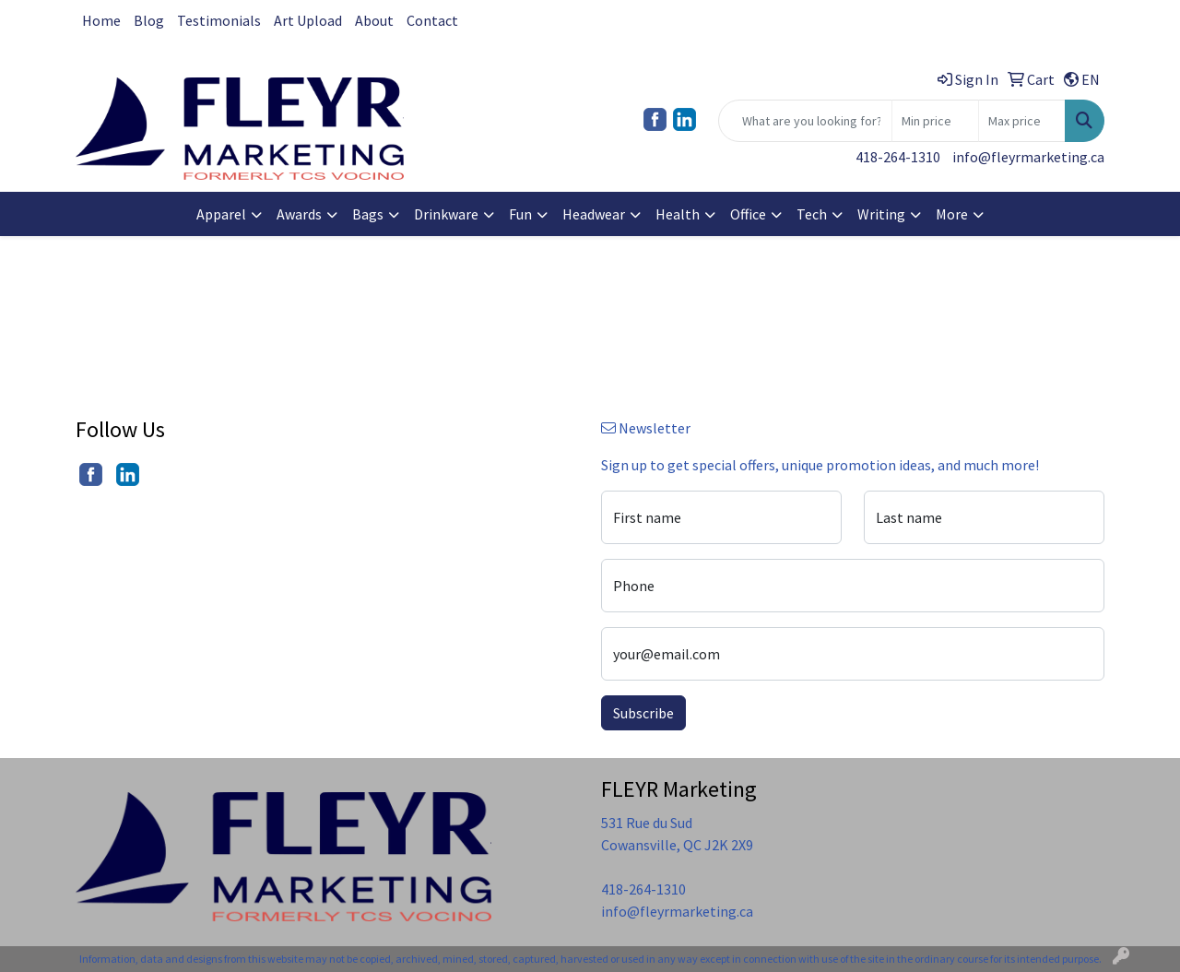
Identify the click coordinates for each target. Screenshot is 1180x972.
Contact (432, 20)
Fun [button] (520, 214)
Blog (149, 20)
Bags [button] (368, 214)
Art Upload (308, 20)
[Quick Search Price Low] (935, 121)
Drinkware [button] (446, 214)
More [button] (952, 214)
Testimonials (219, 20)
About (374, 20)
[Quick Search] (805, 121)
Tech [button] (811, 214)
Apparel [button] (221, 214)
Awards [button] (299, 214)
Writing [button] (881, 214)
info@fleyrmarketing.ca (1028, 157)
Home (101, 20)
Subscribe (643, 713)
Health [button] (677, 214)
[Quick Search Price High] (1022, 121)
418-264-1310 (898, 157)
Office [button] (748, 214)
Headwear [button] (593, 214)
